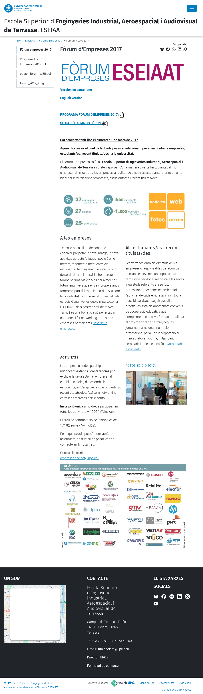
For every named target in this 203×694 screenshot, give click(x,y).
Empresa (30, 40)
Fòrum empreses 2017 (36, 49)
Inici (19, 40)
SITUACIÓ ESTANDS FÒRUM (84, 123)
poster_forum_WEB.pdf (35, 73)
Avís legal (184, 682)
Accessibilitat (166, 682)
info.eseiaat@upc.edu (113, 649)
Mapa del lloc (147, 682)
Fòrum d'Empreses (49, 40)
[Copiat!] (185, 49)
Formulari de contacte (103, 666)
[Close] (192, 8)
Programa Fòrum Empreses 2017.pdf (33, 61)
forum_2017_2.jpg (32, 83)
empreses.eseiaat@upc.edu (79, 458)
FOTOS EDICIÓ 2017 (140, 365)
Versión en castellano (76, 90)
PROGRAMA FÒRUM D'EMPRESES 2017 (89, 114)
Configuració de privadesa (176, 689)
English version (71, 98)
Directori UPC (96, 657)
